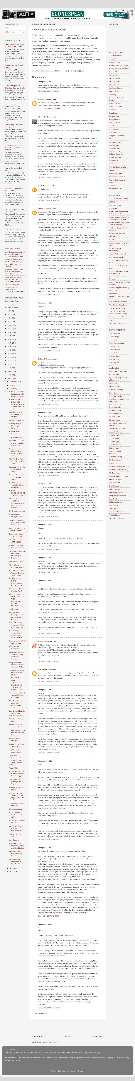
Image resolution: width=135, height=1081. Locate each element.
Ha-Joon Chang (115, 410)
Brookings (113, 208)
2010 (10, 368)
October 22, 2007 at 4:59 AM (48, 200)
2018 (10, 339)
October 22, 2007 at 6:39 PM (48, 516)
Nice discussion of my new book (17, 821)
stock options (14, 609)
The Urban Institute (116, 317)
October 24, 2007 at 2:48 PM (48, 916)
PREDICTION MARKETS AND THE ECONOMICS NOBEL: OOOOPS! (16, 600)
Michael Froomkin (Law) (118, 470)
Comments (11, 32)
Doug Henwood (115, 91)
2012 (10, 361)
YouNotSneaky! (44, 186)
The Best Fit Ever (15, 437)
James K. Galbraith (116, 435)
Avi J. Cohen (114, 353)
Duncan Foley (114, 386)
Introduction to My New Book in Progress (16, 414)
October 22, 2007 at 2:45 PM (48, 476)
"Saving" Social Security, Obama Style (16, 426)
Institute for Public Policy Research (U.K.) (118, 272)
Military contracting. (16, 420)
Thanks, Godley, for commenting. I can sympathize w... (12, 287)
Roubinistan (113, 160)
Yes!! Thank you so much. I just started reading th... (15, 253)
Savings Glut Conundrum (14, 648)
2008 (10, 375)
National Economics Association (116, 292)
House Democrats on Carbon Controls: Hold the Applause (17, 773)
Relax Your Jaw (115, 149)
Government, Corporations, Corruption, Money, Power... (16, 634)
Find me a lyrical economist (15, 726)
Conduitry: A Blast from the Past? (16, 590)
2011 (10, 364)
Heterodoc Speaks (16, 809)
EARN (111, 240)
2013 (10, 357)
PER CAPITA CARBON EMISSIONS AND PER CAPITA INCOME (17, 503)
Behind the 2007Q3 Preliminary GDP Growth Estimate (16, 394)
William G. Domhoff (117, 518)
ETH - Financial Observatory (115, 249)
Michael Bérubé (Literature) (119, 466)
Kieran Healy (114, 448)
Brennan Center (115, 205)
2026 (10, 311)
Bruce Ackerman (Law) (117, 371)
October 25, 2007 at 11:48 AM (49, 1008)
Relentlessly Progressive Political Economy (118, 153)
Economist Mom (115, 103)
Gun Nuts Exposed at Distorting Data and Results (15, 87)
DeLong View (114, 82)
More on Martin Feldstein (15, 739)
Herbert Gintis (114, 420)
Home (68, 1036)
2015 (10, 350)
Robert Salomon (115, 157)
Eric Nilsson (113, 393)
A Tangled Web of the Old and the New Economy (17, 732)
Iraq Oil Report (114, 123)
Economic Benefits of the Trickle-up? (17, 529)
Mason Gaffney (115, 463)
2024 (10, 318)
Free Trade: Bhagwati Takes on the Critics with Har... (17, 713)
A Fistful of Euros (115, 56)
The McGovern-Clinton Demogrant (17, 566)
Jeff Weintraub (114, 438)
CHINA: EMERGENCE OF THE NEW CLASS (17, 493)
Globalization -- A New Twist (15, 433)
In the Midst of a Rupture (14, 230)
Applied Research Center (118, 199)
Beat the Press (114, 62)
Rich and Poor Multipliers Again (16, 516)
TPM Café (113, 164)
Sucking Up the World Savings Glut (17, 642)
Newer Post (38, 1036)
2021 (10, 329)
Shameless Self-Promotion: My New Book (16, 861)
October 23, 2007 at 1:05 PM (48, 661)
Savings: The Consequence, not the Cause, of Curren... (16, 616)
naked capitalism (115, 189)
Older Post (97, 1036)
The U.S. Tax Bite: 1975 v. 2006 (16, 541)
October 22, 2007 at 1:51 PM (48, 404)
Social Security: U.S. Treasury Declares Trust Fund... (17, 573)
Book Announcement (17, 511)
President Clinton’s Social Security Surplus (16, 853)
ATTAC (112, 202)
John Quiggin (114, 126)
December (14, 382)
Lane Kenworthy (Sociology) (115, 452)
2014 (10, 353)
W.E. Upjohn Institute (117, 323)
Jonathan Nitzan (115, 445)
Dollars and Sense (115, 88)
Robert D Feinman (45, 209)
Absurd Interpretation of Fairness (17, 804)
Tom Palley (113, 170)
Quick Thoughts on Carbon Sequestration (16, 828)
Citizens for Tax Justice (117, 233)
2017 (10, 343)
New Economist (115, 142)
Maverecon (113, 139)
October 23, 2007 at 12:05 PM (49, 633)
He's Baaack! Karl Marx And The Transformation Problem (14, 147)
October (13, 389)
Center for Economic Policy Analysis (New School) (119, 218)
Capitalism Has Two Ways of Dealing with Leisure (14, 45)
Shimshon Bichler (115, 502)
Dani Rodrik (113, 75)
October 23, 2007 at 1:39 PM (48, 753)
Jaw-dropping (14, 840)
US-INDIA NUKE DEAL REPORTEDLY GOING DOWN (16, 582)
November (14, 385)
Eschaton (112, 110)
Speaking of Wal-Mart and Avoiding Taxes (17, 469)
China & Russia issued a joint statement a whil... (14, 278)
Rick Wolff (113, 499)
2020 (10, 332)
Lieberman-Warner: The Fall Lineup (16, 535)
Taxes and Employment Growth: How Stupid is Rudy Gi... (15, 760)
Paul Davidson (114, 483)
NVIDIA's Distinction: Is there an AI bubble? (14, 190)
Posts (9, 28)
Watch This (13, 768)
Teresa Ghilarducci (116, 512)
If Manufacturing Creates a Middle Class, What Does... (17, 625)
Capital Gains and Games (118, 65)
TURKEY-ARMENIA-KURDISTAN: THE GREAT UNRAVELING (16, 685)
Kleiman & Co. (115, 132)
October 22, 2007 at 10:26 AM (49, 295)
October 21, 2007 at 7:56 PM (48, 91)
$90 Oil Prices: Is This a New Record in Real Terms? (17, 443)
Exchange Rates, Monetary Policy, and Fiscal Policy (16, 845)
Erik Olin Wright (115, 396)
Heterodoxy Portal (116, 257)
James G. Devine (115, 432)
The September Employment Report (15, 781)
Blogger (81, 1071)
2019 (10, 336)
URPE (111, 320)
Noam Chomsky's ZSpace (118, 476)
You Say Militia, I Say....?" (15, 835)
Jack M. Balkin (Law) (117, 429)
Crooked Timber (115, 72)
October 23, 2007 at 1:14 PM (48, 681)
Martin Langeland (45, 641)
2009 (10, 371)
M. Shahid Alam (115, 460)
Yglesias (112, 185)
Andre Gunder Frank (116, 343)
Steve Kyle (113, 508)
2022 (10, 325)
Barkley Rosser (115, 356)
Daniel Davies (114, 78)
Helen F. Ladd (114, 417)
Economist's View (115, 106)
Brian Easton (114, 363)
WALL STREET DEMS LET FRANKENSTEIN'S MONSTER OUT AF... (17, 404)
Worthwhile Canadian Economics (117, 181)
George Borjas (114, 119)
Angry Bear (113, 59)
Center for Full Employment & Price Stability (119, 223)
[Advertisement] (67, 1027)
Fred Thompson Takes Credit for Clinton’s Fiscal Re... (17, 485)
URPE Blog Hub (115, 173)
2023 (10, 322)
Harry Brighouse (115, 413)
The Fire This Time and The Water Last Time (17, 461)
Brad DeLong (114, 359)
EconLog (112, 95)
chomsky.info (114, 374)
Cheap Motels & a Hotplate (119, 69)
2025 (10, 314)
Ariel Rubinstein (115, 350)
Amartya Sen (114, 340)
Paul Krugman (114, 145)
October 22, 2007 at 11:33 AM (49, 351)
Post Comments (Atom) (50, 1042)
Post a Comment (41, 1013)
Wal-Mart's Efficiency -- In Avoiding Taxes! (17, 477)
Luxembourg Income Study (119, 288)
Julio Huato (113, 129)
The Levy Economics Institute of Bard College (118, 312)
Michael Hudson (115, 473)
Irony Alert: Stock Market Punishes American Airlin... (17, 665)
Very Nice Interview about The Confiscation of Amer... (16, 704)
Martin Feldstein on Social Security (16, 745)
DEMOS (112, 237)
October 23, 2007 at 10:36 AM (49, 572)
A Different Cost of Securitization (16, 751)
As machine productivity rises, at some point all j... (14, 270)
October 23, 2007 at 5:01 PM (48, 839)
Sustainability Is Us (16, 561)
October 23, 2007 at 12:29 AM (49, 549)
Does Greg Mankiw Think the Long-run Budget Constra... (16, 655)
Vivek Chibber (114, 515)
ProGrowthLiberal (45, 669)
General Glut (114, 116)
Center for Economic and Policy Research (118, 213)
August (12, 872)
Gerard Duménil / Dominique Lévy (115, 406)
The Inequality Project (117, 308)
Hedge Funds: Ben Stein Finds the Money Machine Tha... (16, 452)
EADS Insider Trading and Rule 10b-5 (16, 815)
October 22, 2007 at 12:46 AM (49, 178)
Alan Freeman (114, 333)
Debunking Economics (117, 85)
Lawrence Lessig (115, 457)
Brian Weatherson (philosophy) (115, 367)
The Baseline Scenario (117, 167)
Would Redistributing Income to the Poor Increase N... (17, 522)
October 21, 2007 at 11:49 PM (49, 109)
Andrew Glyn (114, 346)
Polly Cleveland (115, 489)
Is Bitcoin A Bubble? (12, 106)
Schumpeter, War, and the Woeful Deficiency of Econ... (17, 554)
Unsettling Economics (117, 177)
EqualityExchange (116, 390)
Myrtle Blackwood (45, 117)
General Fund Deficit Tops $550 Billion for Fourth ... (17, 695)
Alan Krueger (114, 337)
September (14, 868)
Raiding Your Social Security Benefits (16, 546)
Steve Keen (113, 505)
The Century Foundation (118, 305)
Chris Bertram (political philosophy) (118, 379)
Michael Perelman (45, 99)
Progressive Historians (117, 496)
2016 (10, 346)
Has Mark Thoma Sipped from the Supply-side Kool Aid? (16, 796)
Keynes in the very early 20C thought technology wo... (14, 262)
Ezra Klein (113, 113)
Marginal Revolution (117, 136)
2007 (10, 379)
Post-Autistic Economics (118, 302)
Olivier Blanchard (115, 479)
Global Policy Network (117, 254)
